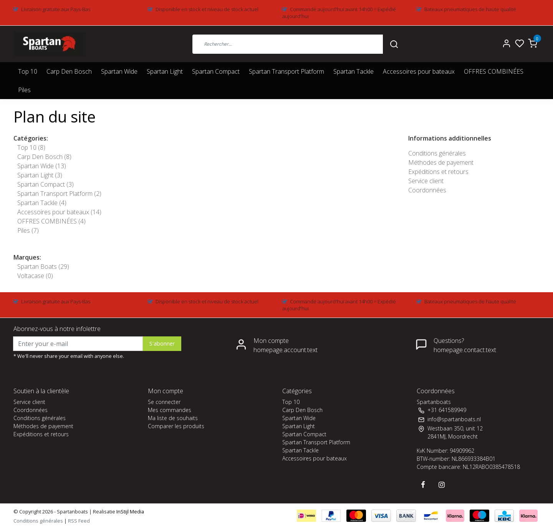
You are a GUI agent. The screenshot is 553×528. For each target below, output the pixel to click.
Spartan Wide (119, 71)
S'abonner (162, 343)
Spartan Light (165, 71)
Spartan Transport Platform (286, 71)
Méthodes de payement (441, 162)
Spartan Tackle (353, 71)
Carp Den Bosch (69, 71)
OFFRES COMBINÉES (493, 71)
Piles (24, 90)
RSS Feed (79, 520)
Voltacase (35, 275)
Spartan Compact (216, 71)
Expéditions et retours (438, 171)
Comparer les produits (176, 426)
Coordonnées (427, 190)
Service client (426, 181)
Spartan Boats (43, 266)
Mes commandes (169, 410)
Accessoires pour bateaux (419, 71)
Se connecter (164, 402)
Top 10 (27, 71)
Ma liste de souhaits (173, 418)
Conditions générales (437, 153)
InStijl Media (129, 511)
